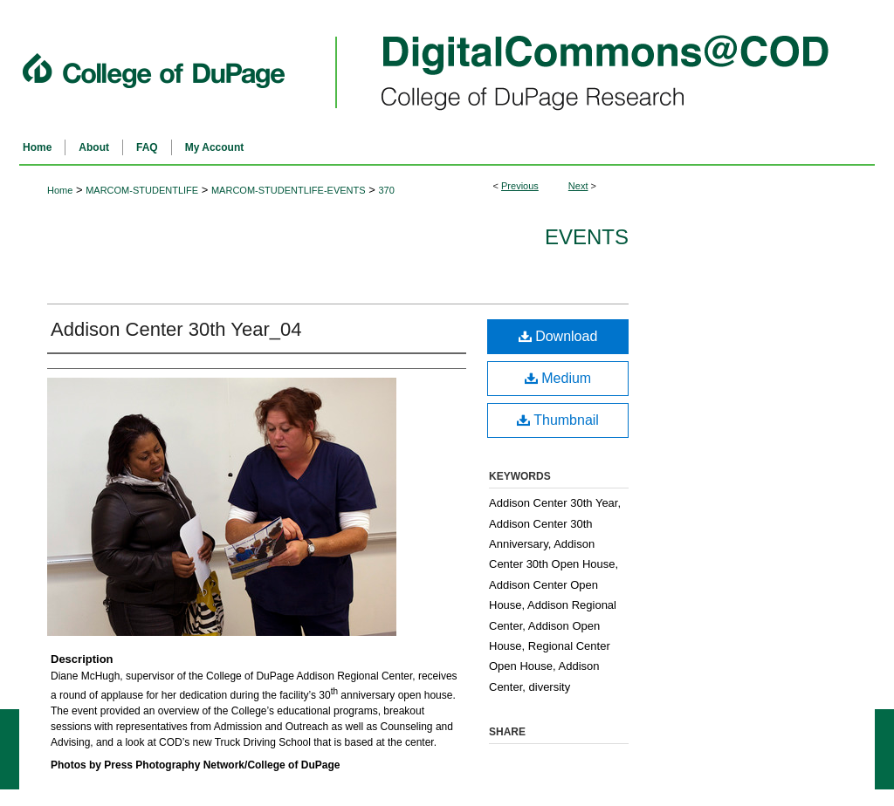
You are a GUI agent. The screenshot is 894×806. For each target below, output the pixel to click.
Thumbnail (558, 420)
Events (587, 237)
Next (578, 186)
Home (59, 190)
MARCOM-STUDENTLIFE (142, 190)
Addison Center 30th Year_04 (176, 329)
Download (558, 336)
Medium (558, 378)
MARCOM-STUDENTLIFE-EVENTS (288, 190)
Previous (520, 186)
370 (386, 190)
